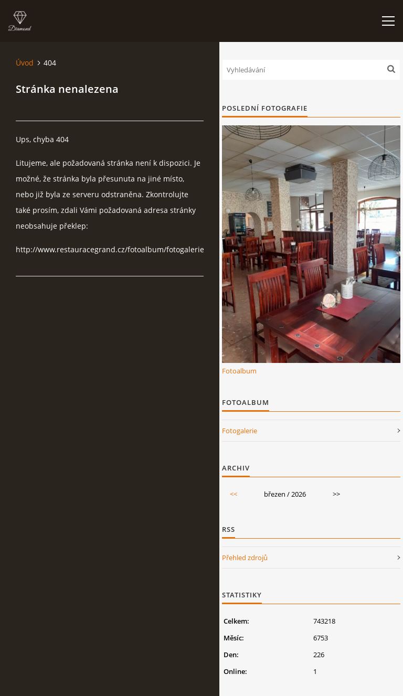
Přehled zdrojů (245, 557)
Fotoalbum (239, 371)
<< (233, 494)
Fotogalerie (239, 430)
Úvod (25, 63)
